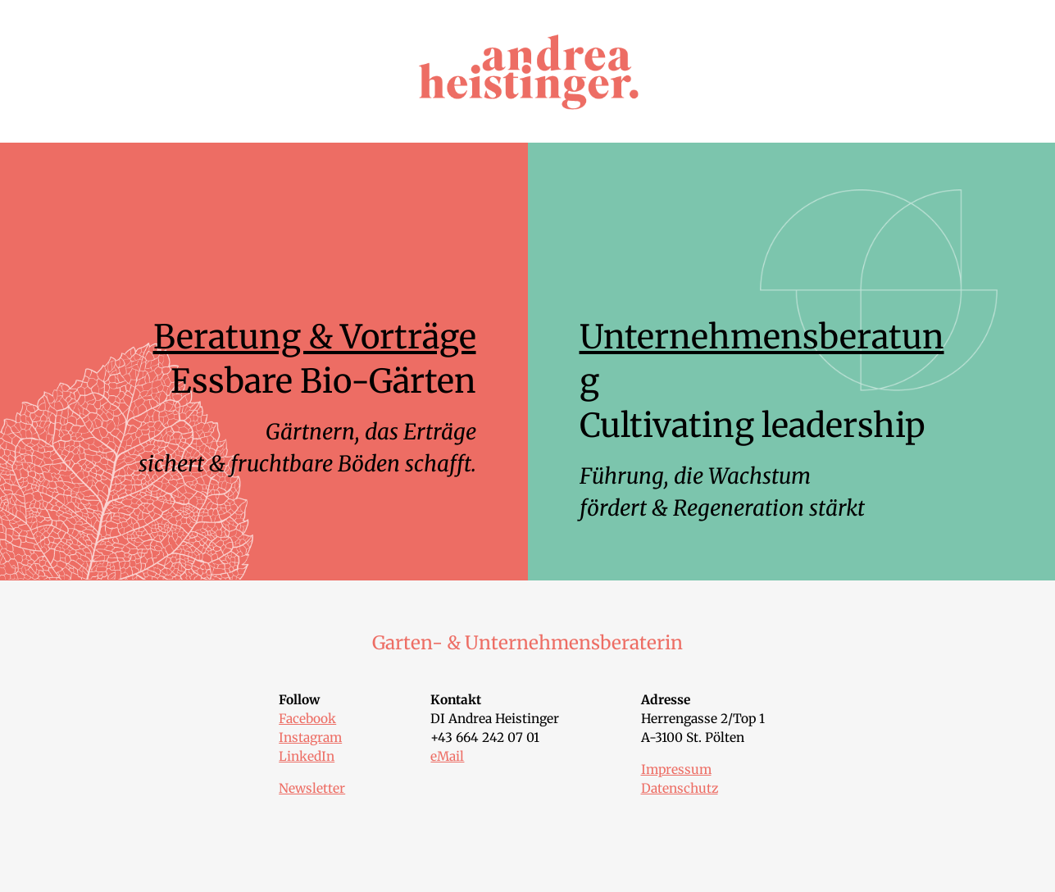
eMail (447, 756)
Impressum (676, 769)
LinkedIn (306, 756)
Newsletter (312, 788)
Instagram (310, 737)
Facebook (307, 718)
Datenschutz (679, 788)
